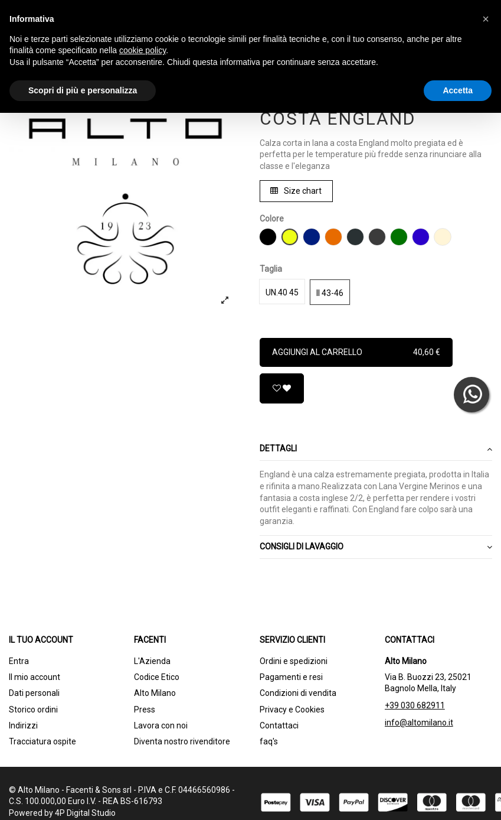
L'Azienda (152, 661)
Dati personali (34, 693)
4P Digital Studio (85, 813)
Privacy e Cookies (292, 709)
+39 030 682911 (415, 705)
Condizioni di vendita (298, 693)
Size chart (296, 191)
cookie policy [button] (142, 50)
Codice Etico (156, 677)
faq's (269, 741)
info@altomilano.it (419, 722)
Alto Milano (155, 693)
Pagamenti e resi (291, 677)
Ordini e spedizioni (294, 661)
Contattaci (279, 725)
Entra (19, 661)
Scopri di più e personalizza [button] (82, 90)
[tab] (376, 449)
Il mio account (34, 677)
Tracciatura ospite (42, 741)
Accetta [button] (458, 90)
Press (144, 709)
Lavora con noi (161, 725)
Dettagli (376, 449)
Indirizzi (23, 725)
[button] (485, 18)
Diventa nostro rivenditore (182, 741)
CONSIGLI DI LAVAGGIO (376, 547)
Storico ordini (33, 709)
